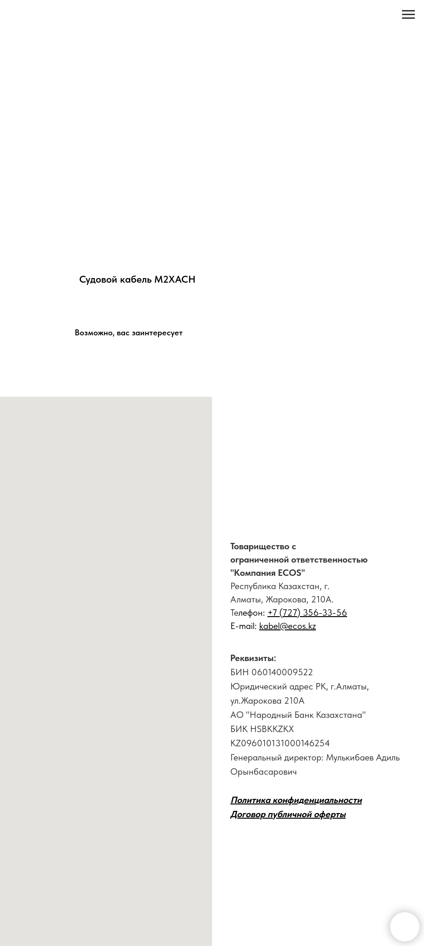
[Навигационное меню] (408, 14)
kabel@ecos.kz (287, 625)
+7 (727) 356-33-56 (307, 612)
